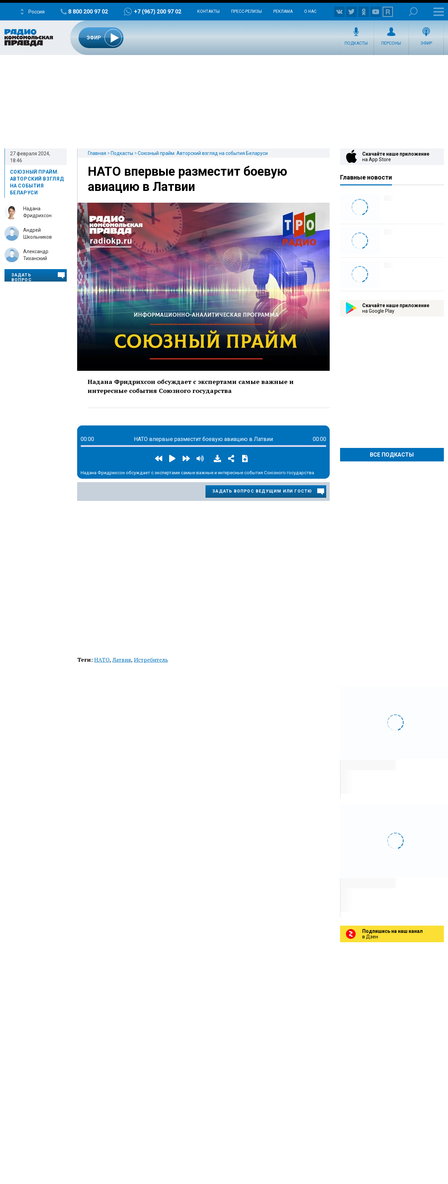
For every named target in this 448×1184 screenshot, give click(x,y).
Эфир (426, 43)
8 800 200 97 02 (88, 11)
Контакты (208, 11)
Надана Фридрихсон (37, 212)
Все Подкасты (392, 454)
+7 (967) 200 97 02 (157, 11)
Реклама (283, 11)
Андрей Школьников (37, 233)
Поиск (413, 11)
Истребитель (151, 659)
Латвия (121, 659)
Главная (97, 153)
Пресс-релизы (246, 11)
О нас (310, 11)
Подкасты (356, 43)
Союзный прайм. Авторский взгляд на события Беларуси (203, 153)
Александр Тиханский (35, 255)
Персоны (391, 43)
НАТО (102, 659)
